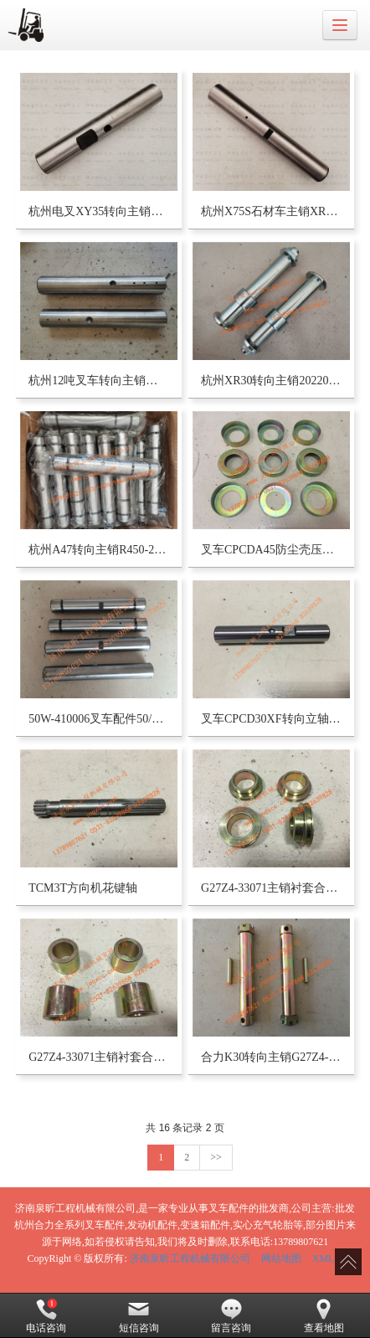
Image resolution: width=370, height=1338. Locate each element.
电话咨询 (46, 1316)
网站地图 (281, 1258)
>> (216, 1157)
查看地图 (324, 1316)
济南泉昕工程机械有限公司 (190, 1258)
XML (323, 1258)
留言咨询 (231, 1316)
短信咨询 (139, 1316)
